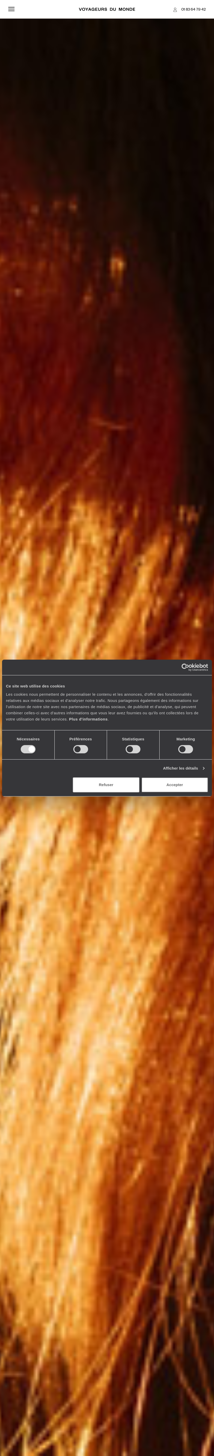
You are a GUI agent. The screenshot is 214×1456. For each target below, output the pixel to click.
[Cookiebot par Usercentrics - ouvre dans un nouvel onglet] (185, 667)
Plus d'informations (88, 719)
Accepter (174, 784)
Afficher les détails (180, 768)
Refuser (106, 784)
